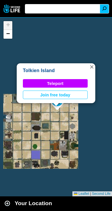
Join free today (55, 95)
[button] (91, 66)
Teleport (55, 83)
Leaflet (81, 194)
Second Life (12, 8)
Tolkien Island (39, 70)
